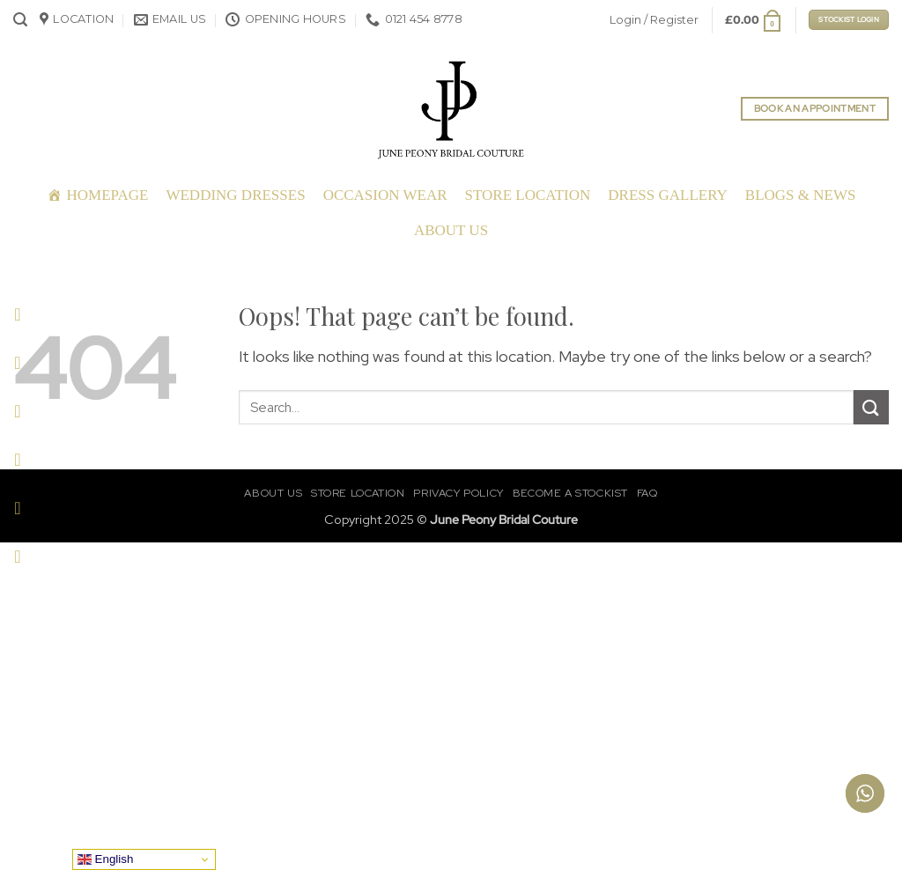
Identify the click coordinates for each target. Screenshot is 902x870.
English (105, 859)
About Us (451, 230)
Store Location (528, 195)
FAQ (647, 493)
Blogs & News (800, 195)
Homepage (108, 195)
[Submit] (871, 407)
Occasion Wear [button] (385, 195)
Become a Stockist (570, 493)
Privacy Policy (458, 493)
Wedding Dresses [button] (235, 195)
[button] (20, 20)
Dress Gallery (668, 195)
